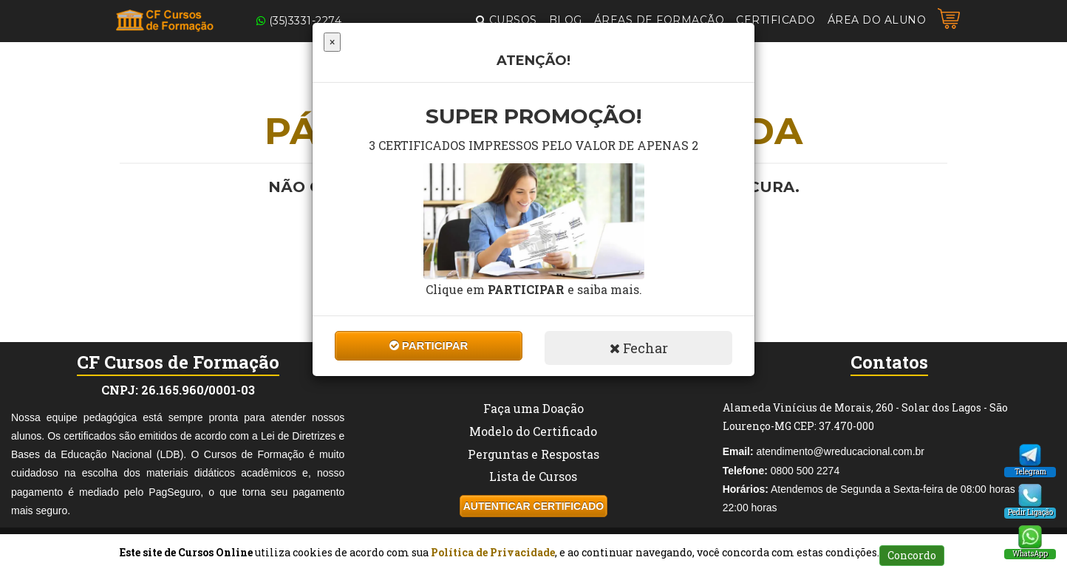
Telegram (1030, 472)
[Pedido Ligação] (1030, 496)
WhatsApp (1030, 554)
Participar (428, 345)
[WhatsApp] (1030, 537)
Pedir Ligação (1030, 512)
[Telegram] (1030, 455)
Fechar (639, 348)
